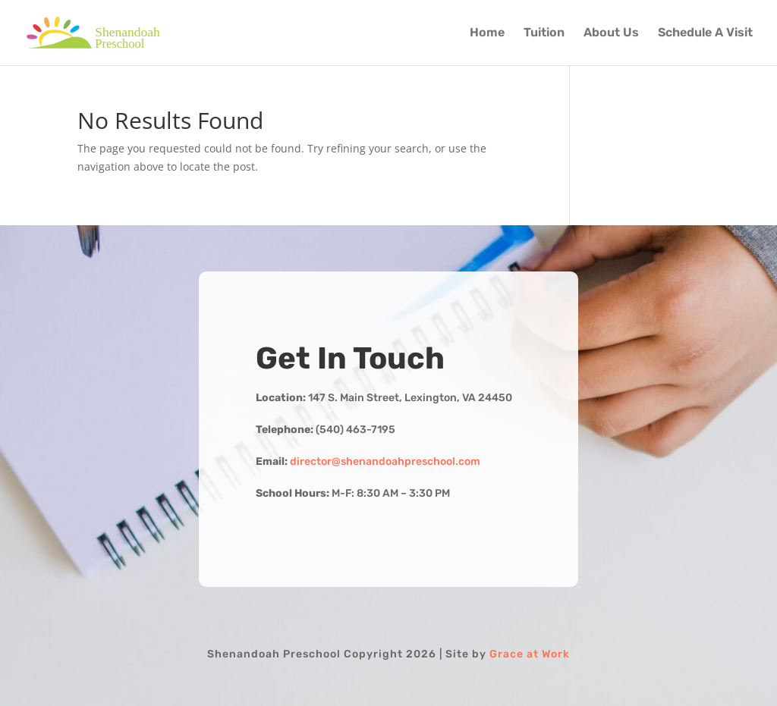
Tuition (544, 33)
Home (487, 33)
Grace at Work (529, 654)
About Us (611, 33)
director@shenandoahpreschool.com (385, 461)
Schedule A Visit (705, 33)
